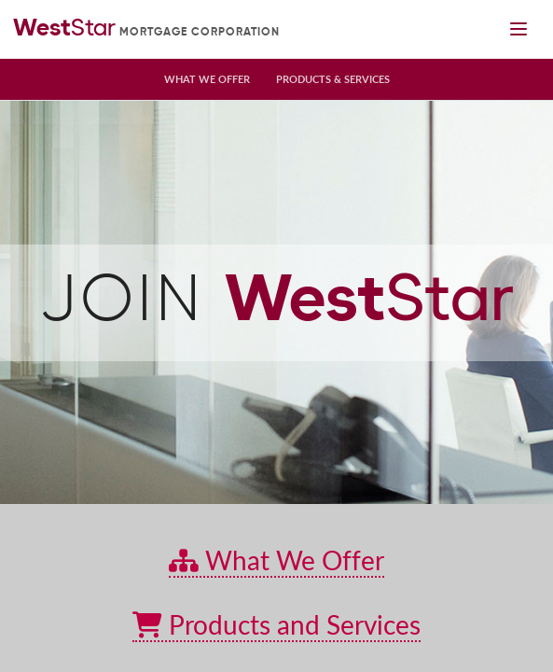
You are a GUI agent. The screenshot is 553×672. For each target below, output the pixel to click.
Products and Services (276, 624)
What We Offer (207, 79)
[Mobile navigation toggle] (518, 29)
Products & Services (333, 79)
